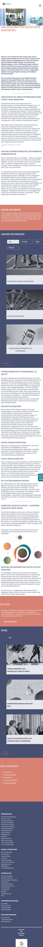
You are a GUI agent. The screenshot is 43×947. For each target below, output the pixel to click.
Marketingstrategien (6, 860)
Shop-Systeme (5, 882)
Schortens (26, 518)
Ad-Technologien (5, 888)
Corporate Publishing (10, 780)
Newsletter (4, 836)
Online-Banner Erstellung (7, 862)
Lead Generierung (5, 832)
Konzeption (4, 858)
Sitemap (21, 935)
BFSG (2, 895)
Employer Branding (9, 783)
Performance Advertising (7, 826)
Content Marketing (6, 909)
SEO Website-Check (6, 893)
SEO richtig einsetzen (11, 406)
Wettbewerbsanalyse (6, 830)
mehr (6, 363)
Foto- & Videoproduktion (7, 842)
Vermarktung (7, 772)
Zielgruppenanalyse (6, 864)
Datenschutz (21, 933)
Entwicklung (7, 777)
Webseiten (3, 891)
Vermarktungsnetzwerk (7, 820)
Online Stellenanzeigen (7, 919)
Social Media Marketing (12, 459)
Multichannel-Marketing (7, 822)
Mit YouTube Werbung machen (15, 481)
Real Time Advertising (6, 840)
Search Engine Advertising (13, 442)
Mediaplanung (5, 866)
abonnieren (10, 622)
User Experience (5, 854)
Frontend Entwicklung (7, 876)
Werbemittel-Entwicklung (7, 886)
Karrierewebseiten (6, 921)
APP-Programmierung (7, 884)
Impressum (21, 929)
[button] (3, 944)
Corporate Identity (6, 856)
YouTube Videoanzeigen (7, 844)
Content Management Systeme (9, 880)
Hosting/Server (5, 890)
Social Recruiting (5, 917)
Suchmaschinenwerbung (7, 824)
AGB (21, 931)
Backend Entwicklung (6, 878)
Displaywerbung (5, 834)
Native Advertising (6, 905)
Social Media (4, 903)
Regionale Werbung (6, 838)
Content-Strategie (5, 907)
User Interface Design (6, 852)
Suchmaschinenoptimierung (8, 817)
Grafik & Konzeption (10, 775)
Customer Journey (6, 818)
